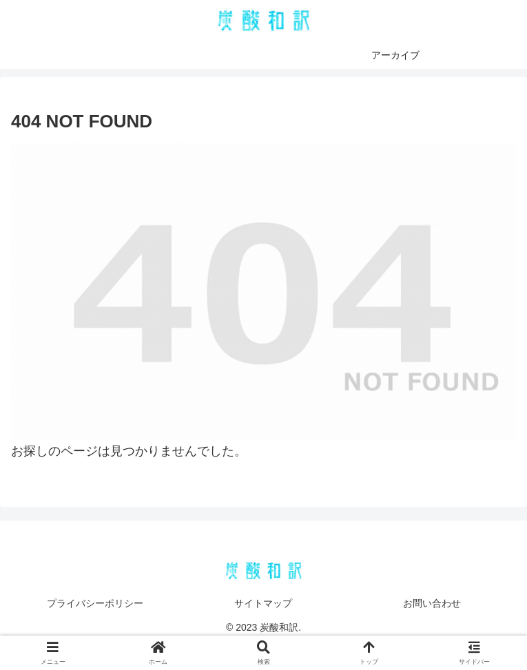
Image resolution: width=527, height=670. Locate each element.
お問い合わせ (432, 603)
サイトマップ (263, 603)
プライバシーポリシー (95, 603)
